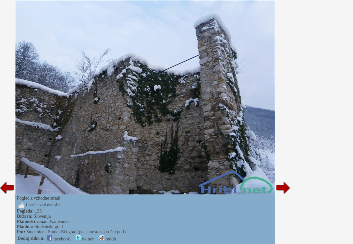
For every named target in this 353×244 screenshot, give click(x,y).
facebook (58, 239)
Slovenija (42, 216)
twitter (85, 239)
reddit (107, 239)
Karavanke (60, 221)
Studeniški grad (48, 226)
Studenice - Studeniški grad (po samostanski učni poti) (76, 231)
